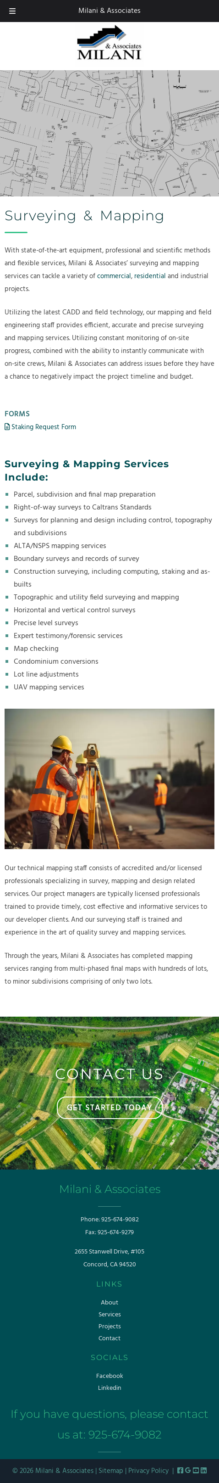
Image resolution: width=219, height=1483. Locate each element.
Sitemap (111, 1471)
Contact (109, 1338)
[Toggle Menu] (12, 11)
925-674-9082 (120, 1219)
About (109, 1303)
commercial (114, 276)
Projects (110, 1326)
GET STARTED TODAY (110, 1108)
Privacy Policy (148, 1471)
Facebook (109, 1376)
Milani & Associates (109, 11)
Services (110, 1315)
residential (150, 276)
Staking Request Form (40, 427)
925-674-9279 (116, 1232)
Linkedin (109, 1388)
